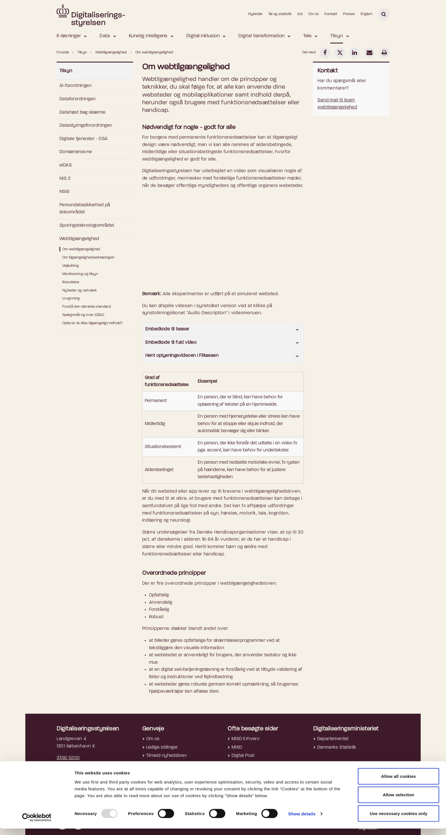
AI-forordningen (75, 86)
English (366, 14)
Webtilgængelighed (79, 239)
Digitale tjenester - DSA (83, 139)
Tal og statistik (280, 14)
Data (105, 36)
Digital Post (243, 755)
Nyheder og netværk (79, 290)
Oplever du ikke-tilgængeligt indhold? (92, 323)
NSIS (64, 192)
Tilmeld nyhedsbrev (166, 755)
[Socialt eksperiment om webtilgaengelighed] (223, 242)
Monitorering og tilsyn (80, 274)
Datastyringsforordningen (85, 125)
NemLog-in (243, 764)
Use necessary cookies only (399, 819)
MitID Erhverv (246, 739)
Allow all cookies (398, 782)
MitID (237, 747)
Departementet (333, 739)
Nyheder (255, 14)
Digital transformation (261, 36)
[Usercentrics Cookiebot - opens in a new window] (37, 824)
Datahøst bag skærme (82, 112)
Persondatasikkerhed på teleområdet (84, 209)
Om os (313, 14)
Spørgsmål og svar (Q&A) (83, 315)
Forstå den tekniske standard (86, 307)
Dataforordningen (77, 99)
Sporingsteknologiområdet (86, 225)
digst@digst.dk (72, 765)
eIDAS (65, 165)
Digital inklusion (203, 36)
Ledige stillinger (162, 747)
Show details (301, 820)
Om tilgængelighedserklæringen (88, 257)
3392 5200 (68, 758)
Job (300, 14)
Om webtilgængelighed (81, 249)
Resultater (70, 282)
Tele (307, 36)
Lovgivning (71, 298)
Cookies (154, 764)
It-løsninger (69, 36)
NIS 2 (65, 178)
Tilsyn (336, 36)
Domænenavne (75, 152)
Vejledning (70, 266)
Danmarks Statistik (336, 747)
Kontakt (331, 14)
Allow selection (398, 801)
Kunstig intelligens (148, 36)
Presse (349, 14)
